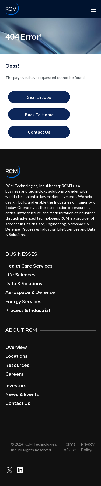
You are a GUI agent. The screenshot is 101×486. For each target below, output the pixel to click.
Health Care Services (29, 266)
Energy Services (23, 301)
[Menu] (93, 9)
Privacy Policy (88, 447)
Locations (16, 356)
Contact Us (17, 403)
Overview (16, 347)
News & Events (22, 394)
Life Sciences (20, 274)
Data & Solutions (23, 283)
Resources (17, 365)
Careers (14, 374)
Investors (15, 385)
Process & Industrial (27, 310)
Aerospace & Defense (30, 292)
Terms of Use (70, 447)
